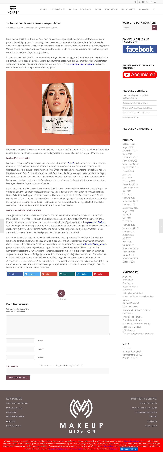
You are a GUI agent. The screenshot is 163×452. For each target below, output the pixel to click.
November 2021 (130, 160)
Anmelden (127, 348)
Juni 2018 (127, 214)
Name (40, 340)
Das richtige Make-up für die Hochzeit (136, 113)
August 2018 (128, 211)
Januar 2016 (128, 255)
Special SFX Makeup (132, 326)
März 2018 (127, 221)
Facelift (71, 163)
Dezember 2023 (130, 150)
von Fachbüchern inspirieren (81, 64)
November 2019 (130, 187)
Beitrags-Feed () (132, 351)
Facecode (10, 421)
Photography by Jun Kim (146, 412)
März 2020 (127, 177)
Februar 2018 (129, 224)
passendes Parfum (96, 222)
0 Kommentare (28, 28)
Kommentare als (132, 354)
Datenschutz (151, 426)
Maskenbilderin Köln (15, 417)
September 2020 (130, 167)
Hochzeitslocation (148, 403)
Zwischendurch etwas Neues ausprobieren (33, 23)
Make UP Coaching (14, 408)
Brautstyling (128, 283)
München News (130, 306)
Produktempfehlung (132, 320)
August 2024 (128, 147)
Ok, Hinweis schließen (128, 449)
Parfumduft (128, 313)
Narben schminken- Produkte (136, 310)
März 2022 (127, 154)
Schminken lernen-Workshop (136, 323)
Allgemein (41, 28)
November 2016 (130, 248)
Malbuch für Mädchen (130, 118)
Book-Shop (128, 279)
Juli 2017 (127, 238)
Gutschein (127, 289)
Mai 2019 (127, 191)
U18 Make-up (129, 330)
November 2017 (130, 228)
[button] (15, 274)
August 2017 (128, 234)
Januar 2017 (128, 245)
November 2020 (130, 164)
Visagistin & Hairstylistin (17, 403)
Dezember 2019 (130, 184)
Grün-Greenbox (130, 286)
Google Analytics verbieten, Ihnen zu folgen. (66, 449)
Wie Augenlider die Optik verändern (135, 103)
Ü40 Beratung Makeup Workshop (138, 333)
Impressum (152, 421)
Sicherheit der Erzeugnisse (91, 244)
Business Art (11, 412)
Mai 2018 (127, 218)
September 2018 (130, 208)
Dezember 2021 (130, 157)
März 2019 (127, 194)
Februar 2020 (129, 181)
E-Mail (40, 349)
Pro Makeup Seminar (132, 316)
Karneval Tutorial (131, 303)
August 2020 (128, 171)
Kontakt (153, 417)
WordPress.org (130, 358)
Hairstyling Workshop (133, 293)
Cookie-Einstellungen (132, 441)
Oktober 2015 (129, 261)
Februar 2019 (129, 197)
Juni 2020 (127, 174)
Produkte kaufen (13, 426)
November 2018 (130, 201)
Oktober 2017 (129, 231)
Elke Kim (54, 28)
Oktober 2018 (129, 204)
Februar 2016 (129, 251)
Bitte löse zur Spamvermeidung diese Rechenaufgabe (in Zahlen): (60, 366)
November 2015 (130, 258)
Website (40, 357)
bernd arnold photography (144, 408)
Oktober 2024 (129, 144)
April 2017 (127, 241)
